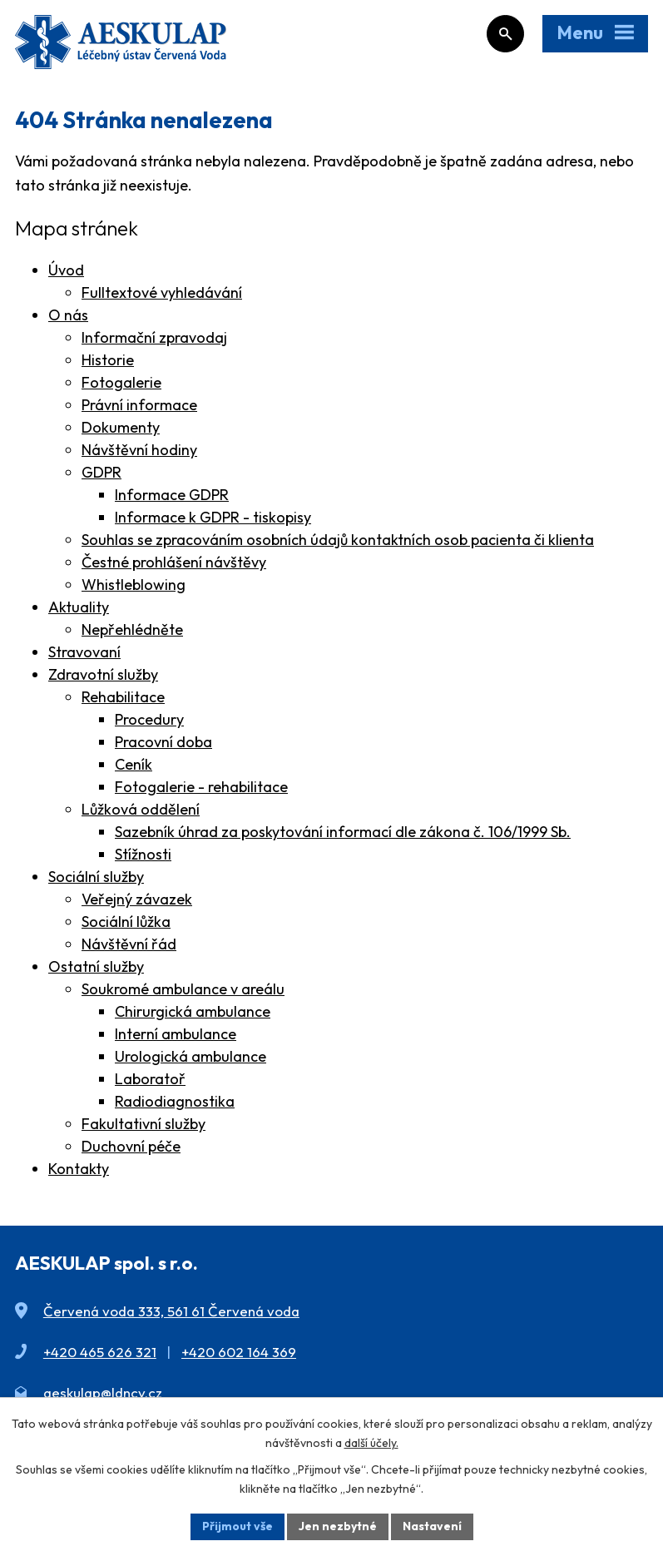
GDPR (101, 472)
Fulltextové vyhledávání (162, 292)
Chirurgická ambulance (192, 1011)
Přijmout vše (237, 1526)
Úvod (66, 270)
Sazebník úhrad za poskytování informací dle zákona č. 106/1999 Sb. (343, 831)
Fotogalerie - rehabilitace (201, 786)
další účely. (371, 1442)
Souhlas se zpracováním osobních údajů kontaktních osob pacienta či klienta (338, 539)
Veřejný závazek (137, 899)
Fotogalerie (121, 382)
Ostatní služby (96, 966)
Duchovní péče (131, 1146)
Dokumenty (121, 427)
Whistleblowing (134, 584)
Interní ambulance (175, 1033)
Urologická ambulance (190, 1056)
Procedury (149, 719)
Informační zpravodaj (154, 337)
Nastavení (432, 1526)
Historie (108, 359)
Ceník (133, 764)
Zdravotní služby (103, 674)
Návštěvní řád (129, 944)
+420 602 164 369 (238, 1351)
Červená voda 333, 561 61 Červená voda (171, 1311)
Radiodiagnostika (175, 1101)
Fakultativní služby (143, 1123)
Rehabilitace (123, 696)
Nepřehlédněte (132, 629)
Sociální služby (96, 876)
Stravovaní (84, 652)
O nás (68, 315)
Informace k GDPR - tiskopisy (213, 517)
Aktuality (78, 607)
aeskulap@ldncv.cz (102, 1392)
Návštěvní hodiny (139, 449)
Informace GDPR (172, 494)
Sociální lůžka (126, 921)
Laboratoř (150, 1078)
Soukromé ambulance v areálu (183, 989)
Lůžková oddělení (141, 809)
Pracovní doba (163, 741)
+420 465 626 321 (99, 1351)
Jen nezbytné (338, 1526)
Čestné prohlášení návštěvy (174, 562)
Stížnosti (143, 854)
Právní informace (139, 404)
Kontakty (78, 1168)
